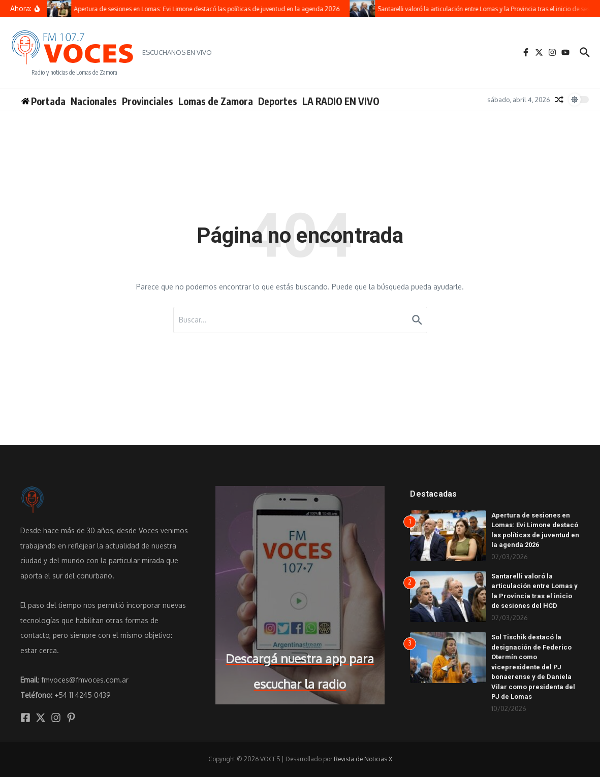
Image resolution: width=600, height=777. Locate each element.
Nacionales (94, 101)
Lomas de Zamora (215, 101)
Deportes (277, 101)
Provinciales (147, 101)
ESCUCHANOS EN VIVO (177, 52)
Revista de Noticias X (363, 759)
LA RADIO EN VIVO (341, 101)
